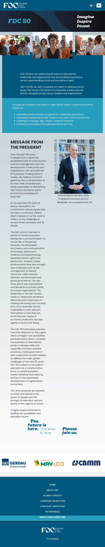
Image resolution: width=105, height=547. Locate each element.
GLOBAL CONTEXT (52, 495)
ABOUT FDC (52, 490)
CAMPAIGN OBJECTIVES (52, 500)
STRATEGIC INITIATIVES (52, 506)
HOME (52, 484)
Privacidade (52, 538)
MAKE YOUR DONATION (52, 517)
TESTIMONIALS (52, 511)
